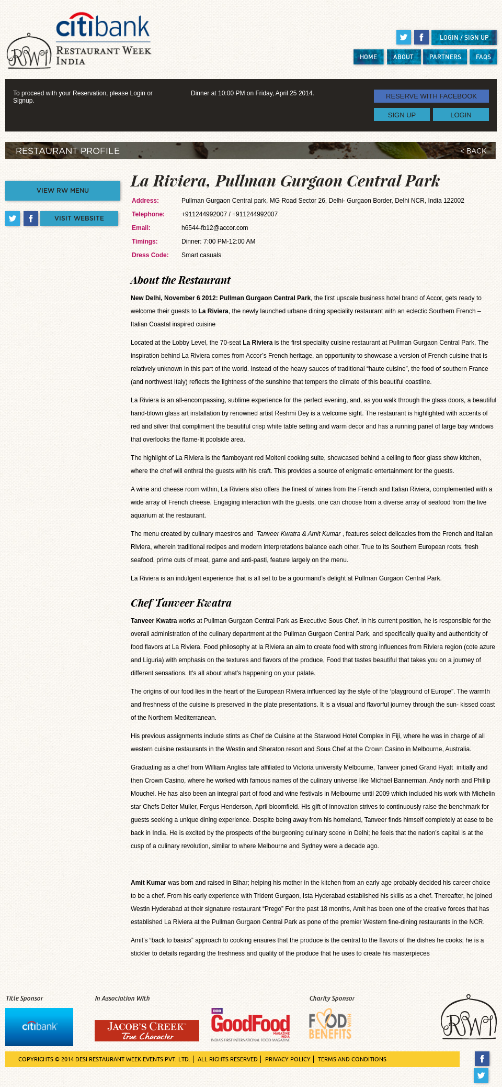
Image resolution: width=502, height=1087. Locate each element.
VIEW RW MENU (63, 191)
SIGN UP (402, 114)
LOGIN (460, 114)
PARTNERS (445, 57)
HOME (368, 57)
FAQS (483, 57)
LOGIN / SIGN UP (464, 37)
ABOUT (403, 57)
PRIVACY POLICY (288, 1059)
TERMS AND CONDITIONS (352, 1059)
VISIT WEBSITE (79, 218)
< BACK (473, 151)
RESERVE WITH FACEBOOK (431, 96)
